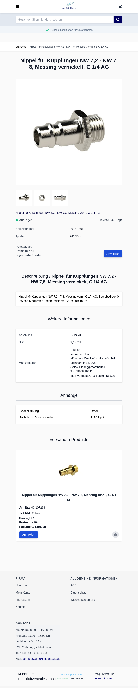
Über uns (21, 585)
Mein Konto (23, 592)
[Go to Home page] (69, 6)
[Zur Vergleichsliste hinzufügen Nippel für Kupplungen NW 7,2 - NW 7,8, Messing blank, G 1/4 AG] (115, 534)
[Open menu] (18, 6)
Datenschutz (78, 592)
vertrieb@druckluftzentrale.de (41, 658)
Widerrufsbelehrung (83, 599)
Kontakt (20, 606)
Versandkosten (103, 678)
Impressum (23, 599)
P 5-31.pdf (97, 417)
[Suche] (118, 19)
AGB (73, 585)
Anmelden (112, 253)
